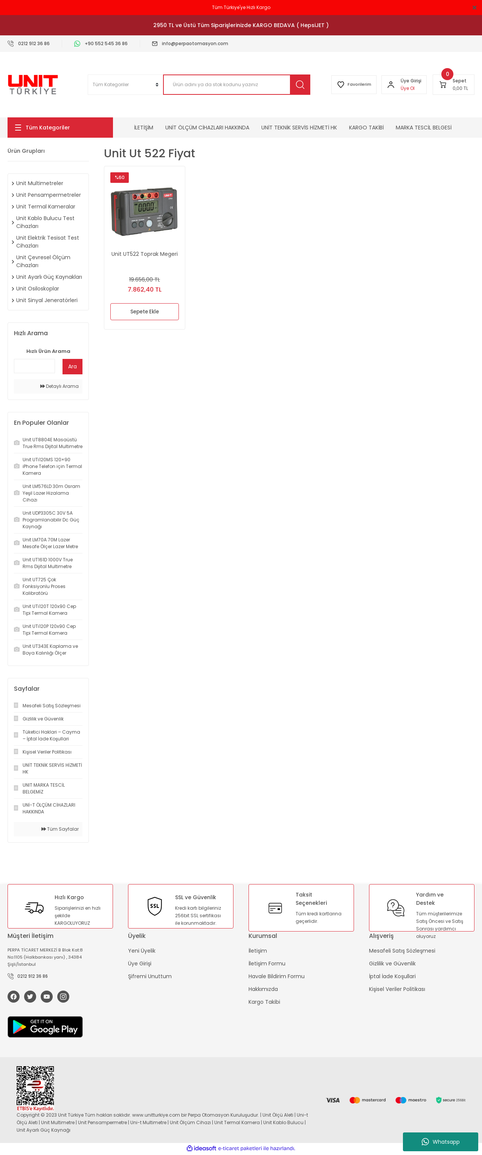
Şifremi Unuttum (150, 976)
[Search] (233, 84)
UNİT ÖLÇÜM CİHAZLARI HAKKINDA (207, 127)
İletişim (258, 950)
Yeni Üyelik (142, 950)
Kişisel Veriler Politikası (397, 989)
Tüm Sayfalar (60, 829)
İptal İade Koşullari (392, 976)
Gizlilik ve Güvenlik (392, 963)
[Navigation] (60, 127)
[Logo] (33, 84)
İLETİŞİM (143, 127)
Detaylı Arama (59, 386)
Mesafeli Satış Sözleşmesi (402, 950)
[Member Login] (390, 84)
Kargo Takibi (264, 1002)
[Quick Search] (34, 366)
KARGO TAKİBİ (366, 127)
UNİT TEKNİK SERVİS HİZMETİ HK (299, 127)
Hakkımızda (263, 989)
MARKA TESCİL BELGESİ (423, 127)
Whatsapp (441, 1142)
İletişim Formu (267, 963)
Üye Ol (406, 88)
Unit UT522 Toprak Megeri (144, 254)
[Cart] (453, 84)
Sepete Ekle (144, 312)
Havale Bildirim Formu (277, 976)
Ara (72, 366)
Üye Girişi (139, 963)
